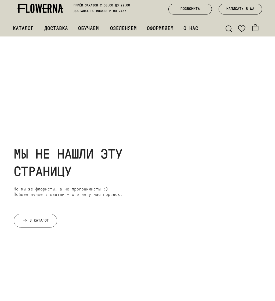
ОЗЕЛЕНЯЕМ (123, 28)
